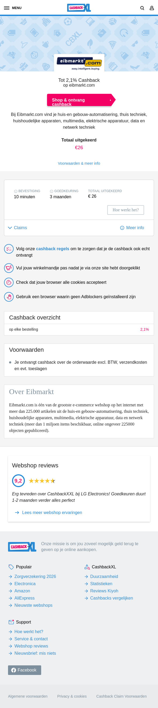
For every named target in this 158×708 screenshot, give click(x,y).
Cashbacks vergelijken (111, 598)
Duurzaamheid (104, 576)
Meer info (135, 227)
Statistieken (101, 583)
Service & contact (31, 639)
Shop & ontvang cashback (68, 102)
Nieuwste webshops (33, 605)
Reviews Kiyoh (104, 591)
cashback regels (53, 248)
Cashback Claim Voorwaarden (121, 696)
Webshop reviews (31, 646)
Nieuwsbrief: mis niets (35, 653)
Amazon (22, 591)
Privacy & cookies (72, 696)
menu (12, 8)
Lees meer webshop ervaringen (52, 513)
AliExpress (24, 598)
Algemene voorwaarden (28, 696)
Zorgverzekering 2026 (35, 576)
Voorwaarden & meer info (79, 163)
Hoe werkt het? (28, 631)
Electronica (25, 583)
